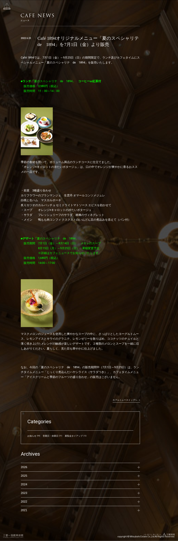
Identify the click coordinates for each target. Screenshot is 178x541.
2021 (80, 510)
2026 (80, 467)
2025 (80, 475)
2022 (80, 501)
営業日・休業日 (50, 436)
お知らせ (31, 436)
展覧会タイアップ (74, 436)
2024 (80, 484)
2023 (80, 493)
